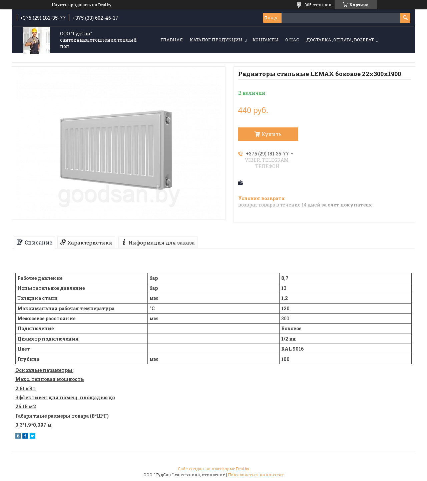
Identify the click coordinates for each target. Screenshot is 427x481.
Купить (272, 134)
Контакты (265, 40)
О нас (292, 40)
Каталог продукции (216, 40)
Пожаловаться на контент (256, 474)
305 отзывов (318, 4)
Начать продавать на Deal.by (81, 4)
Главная (171, 40)
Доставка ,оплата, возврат (340, 40)
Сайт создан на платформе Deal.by (213, 468)
